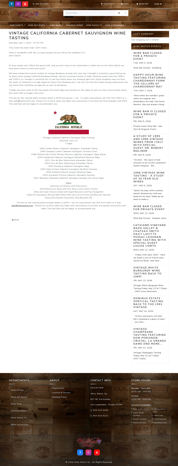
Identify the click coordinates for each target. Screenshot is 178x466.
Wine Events (17, 390)
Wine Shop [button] (56, 25)
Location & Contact (61, 392)
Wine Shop (16, 404)
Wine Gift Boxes (19, 397)
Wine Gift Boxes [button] (37, 25)
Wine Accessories (20, 424)
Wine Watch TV (94, 25)
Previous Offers (74, 25)
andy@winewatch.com (22, 205)
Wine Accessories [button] (114, 25)
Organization (58, 388)
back (15, 220)
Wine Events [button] (17, 25)
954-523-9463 (41, 4)
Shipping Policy (59, 397)
